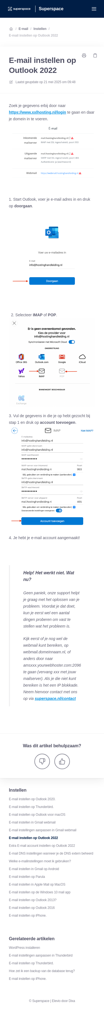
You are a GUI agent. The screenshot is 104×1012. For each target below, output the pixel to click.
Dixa (72, 1001)
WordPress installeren (24, 948)
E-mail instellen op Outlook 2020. (32, 799)
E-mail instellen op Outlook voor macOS (37, 815)
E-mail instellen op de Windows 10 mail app (39, 892)
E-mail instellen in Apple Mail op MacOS (37, 884)
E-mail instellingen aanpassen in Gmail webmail (42, 830)
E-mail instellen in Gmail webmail (32, 822)
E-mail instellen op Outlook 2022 (33, 35)
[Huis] (19, 8)
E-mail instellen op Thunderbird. (31, 807)
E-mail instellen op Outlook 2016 (32, 908)
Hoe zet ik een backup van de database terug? (42, 971)
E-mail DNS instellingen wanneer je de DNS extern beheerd (51, 853)
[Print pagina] (84, 55)
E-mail (23, 29)
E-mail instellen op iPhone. (28, 915)
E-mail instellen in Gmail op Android (34, 869)
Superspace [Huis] (51, 8)
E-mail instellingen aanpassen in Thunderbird (40, 955)
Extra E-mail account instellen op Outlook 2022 (42, 846)
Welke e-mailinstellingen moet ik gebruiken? (40, 861)
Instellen (40, 29)
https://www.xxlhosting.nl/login (37, 112)
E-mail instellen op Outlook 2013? (33, 900)
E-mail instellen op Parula (27, 877)
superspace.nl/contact (55, 698)
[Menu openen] (94, 8)
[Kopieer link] (95, 55)
